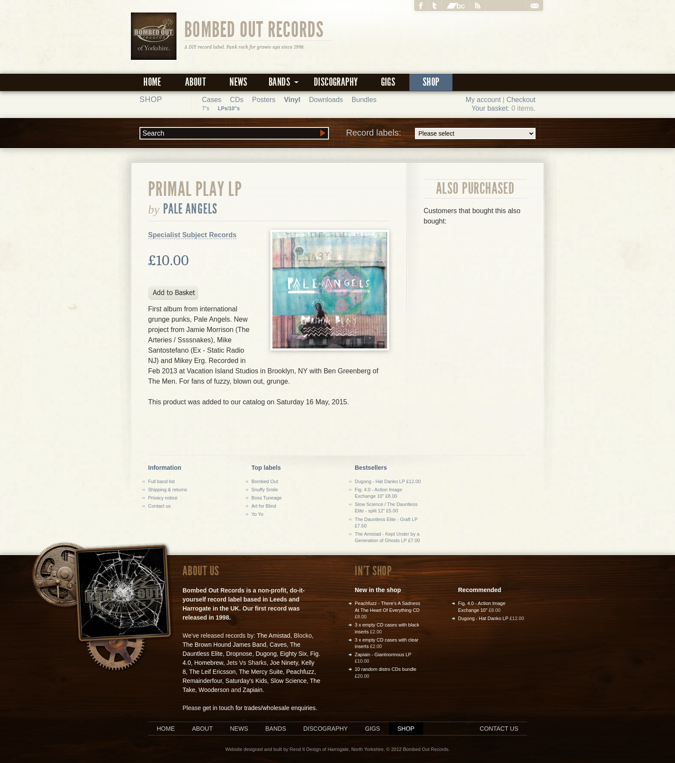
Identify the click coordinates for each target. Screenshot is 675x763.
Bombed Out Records (254, 29)
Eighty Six (293, 653)
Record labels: (441, 133)
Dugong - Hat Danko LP (483, 618)
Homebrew (208, 662)
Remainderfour (202, 680)
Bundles (364, 99)
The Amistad (274, 635)
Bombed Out (264, 481)
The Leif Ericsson (212, 671)
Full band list (161, 481)
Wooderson (213, 689)
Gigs (388, 82)
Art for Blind (263, 506)
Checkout (521, 99)
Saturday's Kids (246, 680)
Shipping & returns (167, 489)
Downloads (326, 99)
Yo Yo (257, 514)
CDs (236, 99)
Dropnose (239, 653)
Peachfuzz (300, 671)
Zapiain (253, 689)
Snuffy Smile (264, 489)
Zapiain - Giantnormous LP (383, 654)
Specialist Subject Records (192, 235)
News (238, 82)
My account (483, 99)
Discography (336, 82)
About (195, 82)
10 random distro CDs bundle (385, 669)
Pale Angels (190, 209)
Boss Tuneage (266, 497)
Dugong (266, 653)
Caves (278, 644)
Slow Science (288, 680)
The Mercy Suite (261, 671)
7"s (205, 108)
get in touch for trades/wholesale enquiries (259, 707)
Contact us (159, 506)
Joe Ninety (284, 662)
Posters (263, 99)
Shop (431, 82)
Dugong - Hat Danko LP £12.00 (388, 481)
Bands (275, 728)
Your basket (489, 108)
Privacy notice (162, 497)
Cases (211, 99)
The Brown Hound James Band (224, 644)
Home (152, 82)
